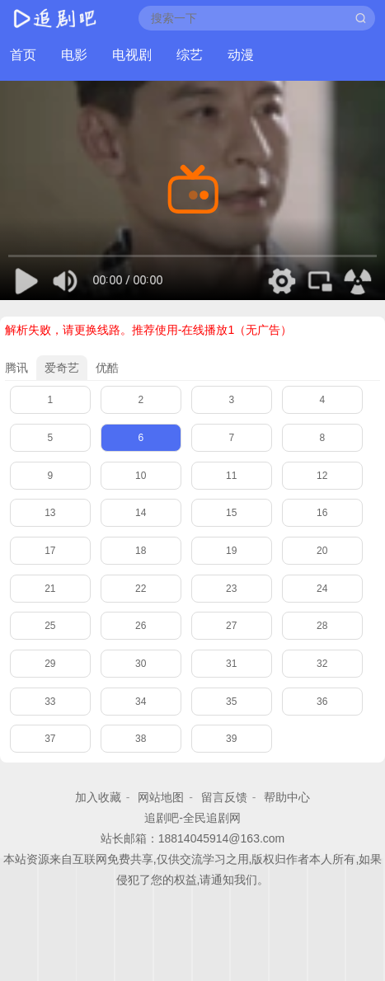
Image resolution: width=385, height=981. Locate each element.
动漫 (241, 55)
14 (140, 513)
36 (322, 701)
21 (50, 588)
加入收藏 (98, 797)
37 (50, 738)
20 (322, 550)
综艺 (189, 55)
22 (140, 588)
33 (50, 701)
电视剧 (132, 55)
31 (231, 663)
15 (231, 513)
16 (322, 513)
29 (50, 663)
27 (231, 625)
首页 (23, 55)
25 (50, 625)
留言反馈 (224, 797)
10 (140, 475)
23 (231, 588)
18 (140, 550)
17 (50, 550)
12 (322, 475)
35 (231, 701)
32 (322, 663)
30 (140, 663)
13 (50, 513)
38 (140, 738)
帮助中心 (287, 797)
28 (322, 625)
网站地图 (161, 797)
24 (322, 588)
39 (231, 738)
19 (231, 550)
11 (231, 475)
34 (140, 701)
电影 (74, 55)
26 (140, 625)
